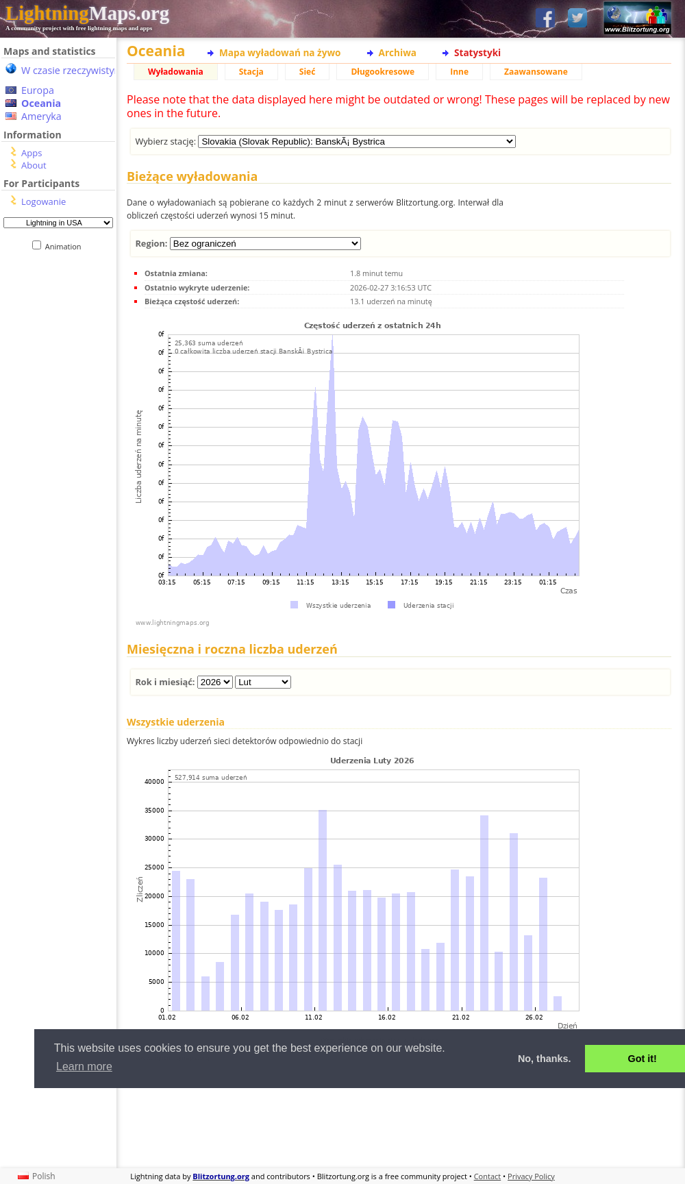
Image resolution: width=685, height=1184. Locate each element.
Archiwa (397, 52)
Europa (37, 90)
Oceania (41, 103)
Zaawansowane (536, 71)
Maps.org (87, 13)
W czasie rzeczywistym (72, 70)
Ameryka (41, 116)
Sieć (307, 71)
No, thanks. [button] (544, 1058)
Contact (487, 1176)
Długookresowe (382, 71)
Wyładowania (175, 71)
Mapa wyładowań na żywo (280, 52)
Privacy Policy (531, 1176)
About (34, 165)
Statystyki (477, 52)
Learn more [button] (84, 1066)
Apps (31, 153)
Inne (459, 71)
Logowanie (43, 201)
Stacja (251, 71)
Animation (66, 246)
